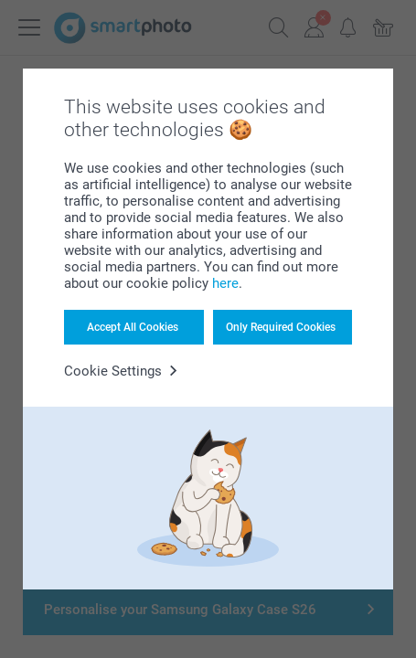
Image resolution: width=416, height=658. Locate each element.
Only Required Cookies (281, 327)
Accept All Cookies (132, 327)
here (225, 283)
